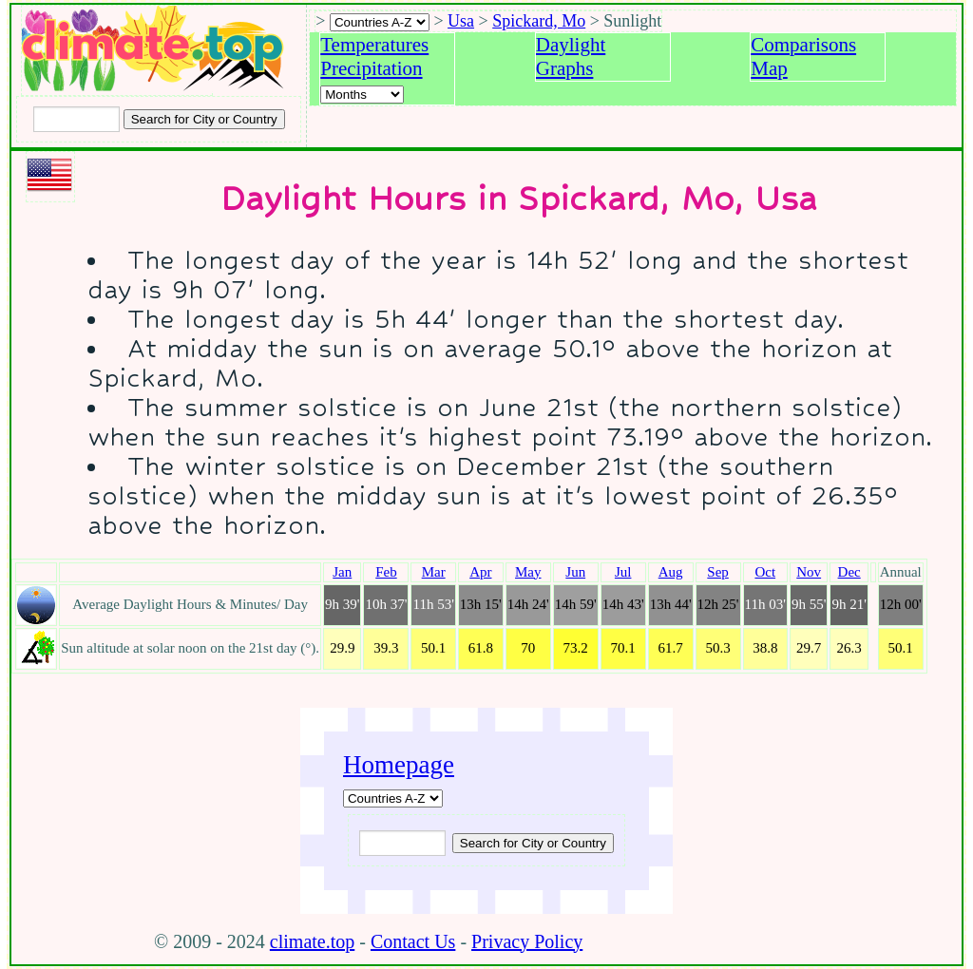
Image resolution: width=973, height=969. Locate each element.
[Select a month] (362, 95)
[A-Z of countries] (393, 798)
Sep (718, 572)
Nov (808, 572)
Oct (764, 572)
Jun (575, 572)
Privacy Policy (526, 941)
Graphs (565, 68)
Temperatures (374, 44)
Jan (342, 572)
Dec (849, 572)
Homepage (398, 764)
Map (769, 68)
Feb (386, 572)
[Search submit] (204, 119)
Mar (434, 572)
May (528, 572)
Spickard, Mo (538, 20)
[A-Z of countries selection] (379, 22)
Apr (480, 572)
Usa (461, 20)
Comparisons (803, 44)
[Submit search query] (533, 843)
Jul (623, 572)
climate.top (312, 941)
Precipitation (371, 68)
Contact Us (413, 941)
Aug (670, 572)
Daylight (571, 44)
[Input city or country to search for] (76, 119)
